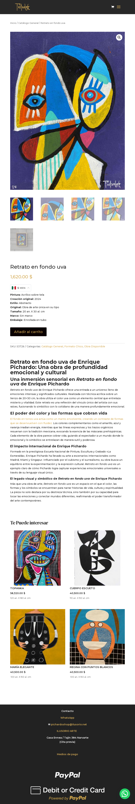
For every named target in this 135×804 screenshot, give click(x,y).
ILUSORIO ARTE (67, 731)
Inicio (13, 23)
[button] (119, 37)
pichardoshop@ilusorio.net (69, 724)
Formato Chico (73, 346)
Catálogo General (28, 23)
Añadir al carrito (28, 332)
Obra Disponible (94, 346)
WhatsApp (67, 717)
